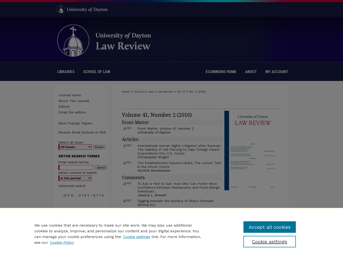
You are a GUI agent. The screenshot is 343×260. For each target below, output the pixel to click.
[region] (171, 233)
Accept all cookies (270, 227)
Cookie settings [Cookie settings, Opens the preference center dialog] (269, 241)
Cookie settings (136, 236)
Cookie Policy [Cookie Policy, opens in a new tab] (62, 242)
